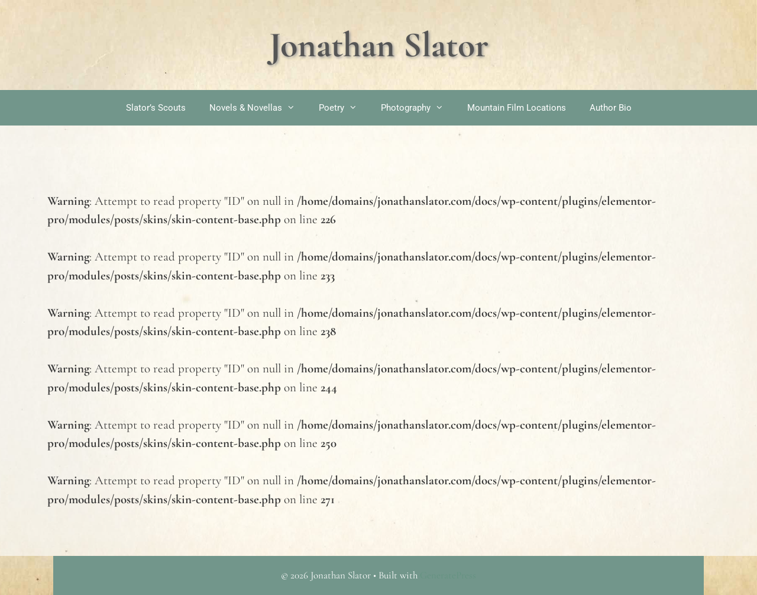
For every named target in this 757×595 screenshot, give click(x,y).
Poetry (344, 108)
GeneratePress (448, 575)
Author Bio (611, 107)
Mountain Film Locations (516, 107)
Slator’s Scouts (156, 107)
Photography (418, 108)
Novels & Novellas (258, 108)
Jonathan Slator (379, 45)
